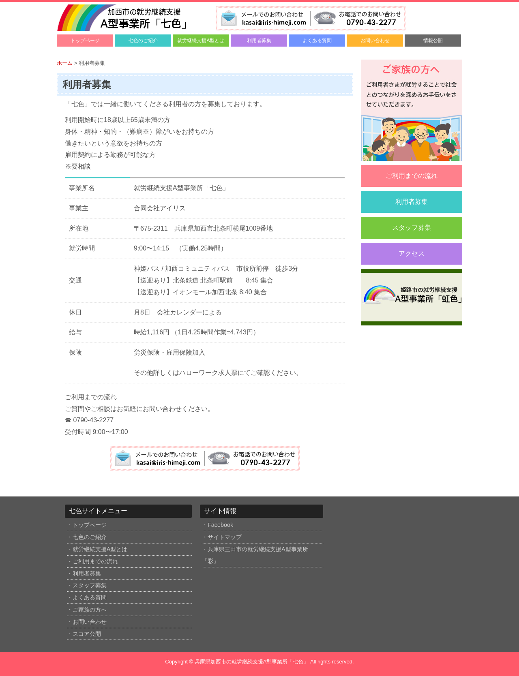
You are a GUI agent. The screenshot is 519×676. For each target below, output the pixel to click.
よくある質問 (317, 40)
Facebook (220, 525)
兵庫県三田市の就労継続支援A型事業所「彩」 (255, 555)
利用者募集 (259, 40)
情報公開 (433, 40)
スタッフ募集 (411, 227)
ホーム (65, 63)
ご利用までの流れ (412, 175)
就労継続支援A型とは (200, 40)
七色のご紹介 (143, 40)
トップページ (85, 40)
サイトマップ (225, 537)
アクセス (412, 253)
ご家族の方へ (90, 609)
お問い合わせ (375, 40)
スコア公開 (87, 634)
